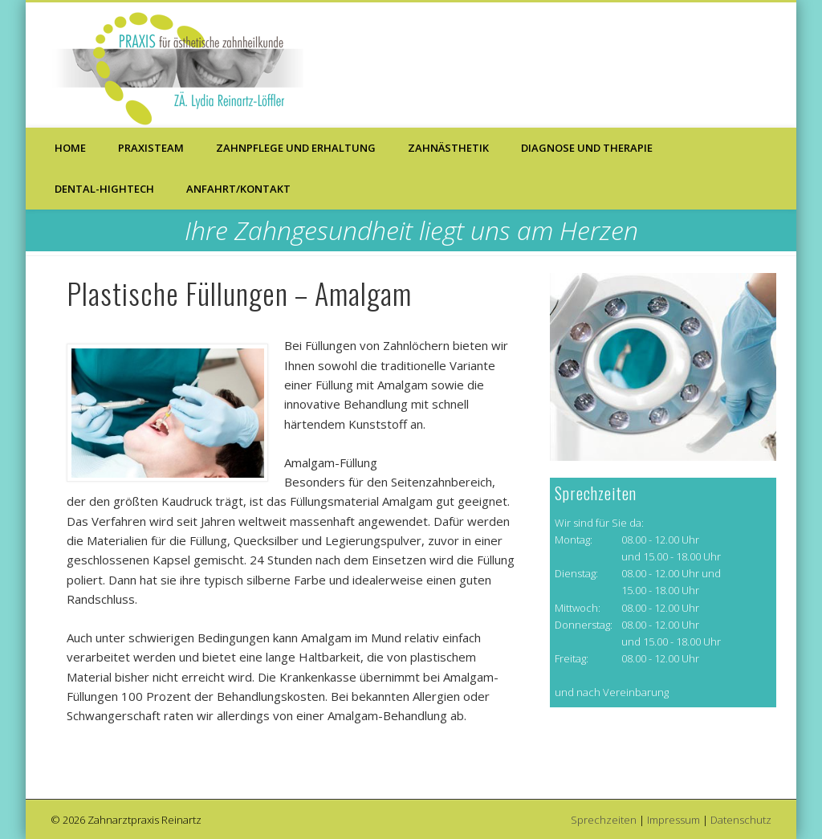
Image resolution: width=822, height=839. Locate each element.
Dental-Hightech (104, 188)
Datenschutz (740, 820)
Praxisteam (151, 148)
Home (70, 148)
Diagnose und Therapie (587, 148)
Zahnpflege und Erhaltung (296, 148)
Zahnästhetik (448, 148)
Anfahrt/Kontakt (238, 188)
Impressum (673, 820)
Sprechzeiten (604, 820)
